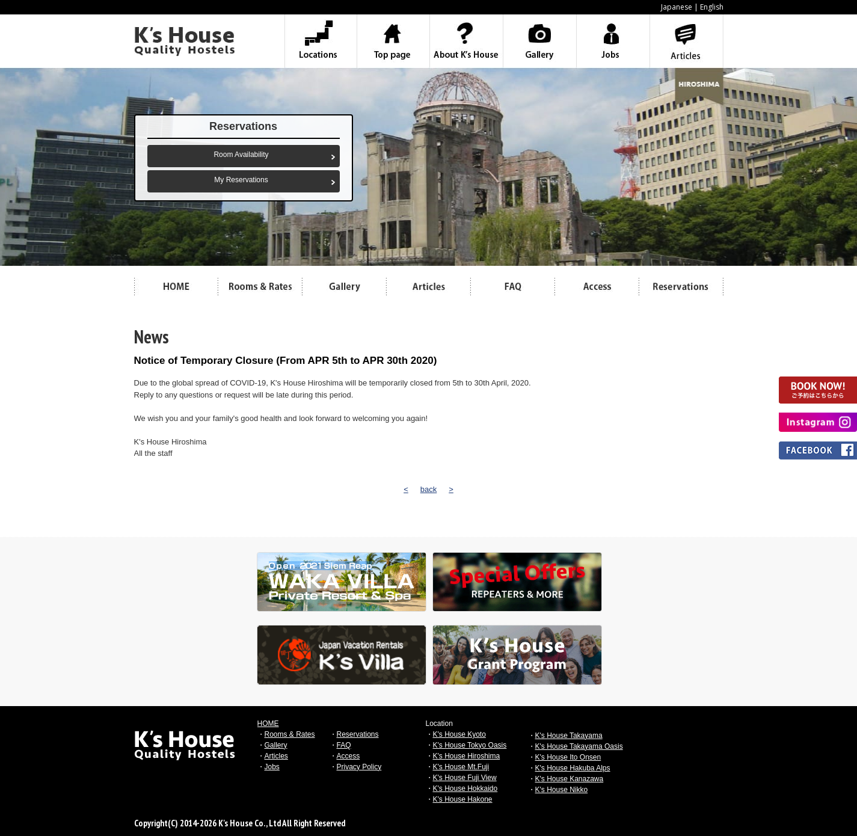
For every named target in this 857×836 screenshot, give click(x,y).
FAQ (344, 745)
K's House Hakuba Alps (572, 768)
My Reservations (241, 180)
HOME (268, 723)
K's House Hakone (463, 799)
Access (348, 756)
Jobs (272, 767)
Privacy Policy (359, 767)
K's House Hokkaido (465, 788)
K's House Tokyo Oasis (470, 745)
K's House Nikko (561, 789)
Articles (276, 756)
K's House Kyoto (459, 734)
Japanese (676, 7)
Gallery (276, 745)
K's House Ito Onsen (568, 757)
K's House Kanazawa (569, 779)
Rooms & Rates (290, 734)
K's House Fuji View (465, 777)
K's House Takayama (569, 735)
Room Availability (240, 154)
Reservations (358, 734)
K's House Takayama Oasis (579, 746)
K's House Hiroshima (466, 756)
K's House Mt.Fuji (461, 767)
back (428, 489)
